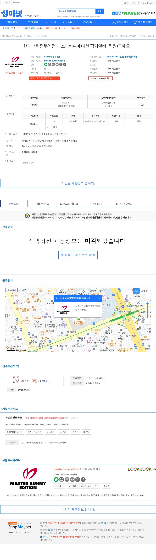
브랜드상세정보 (69, 204)
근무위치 (96, 204)
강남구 (38, 140)
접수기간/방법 (124, 204)
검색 (100, 11)
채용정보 (12, 22)
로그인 (126, 3)
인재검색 (33, 22)
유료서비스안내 (148, 3)
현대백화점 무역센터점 (66, 140)
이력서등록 (122, 22)
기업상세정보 (41, 204)
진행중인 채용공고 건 (100, 78)
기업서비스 (89, 22)
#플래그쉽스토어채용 (65, 16)
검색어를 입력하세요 (68, 11)
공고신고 (111, 36)
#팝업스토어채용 (82, 16)
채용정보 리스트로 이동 (78, 254)
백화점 (25, 140)
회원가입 (136, 3)
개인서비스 (69, 22)
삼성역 (32, 146)
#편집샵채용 (95, 16)
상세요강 (14, 204)
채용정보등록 (145, 22)
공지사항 (16, 2)
